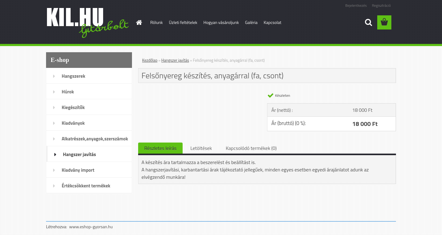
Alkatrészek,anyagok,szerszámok (95, 138)
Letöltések (201, 148)
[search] (368, 22)
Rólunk (156, 22)
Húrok (68, 91)
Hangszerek (73, 76)
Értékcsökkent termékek (86, 185)
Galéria (251, 22)
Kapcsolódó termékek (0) (251, 148)
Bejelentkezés (356, 5)
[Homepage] (139, 22)
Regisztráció (381, 5)
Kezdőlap (149, 60)
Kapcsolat (272, 22)
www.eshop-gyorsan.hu (91, 226)
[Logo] (88, 22)
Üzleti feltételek (183, 22)
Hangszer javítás (79, 154)
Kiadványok (73, 123)
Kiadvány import (78, 170)
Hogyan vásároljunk (221, 22)
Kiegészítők (73, 107)
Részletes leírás (160, 148)
